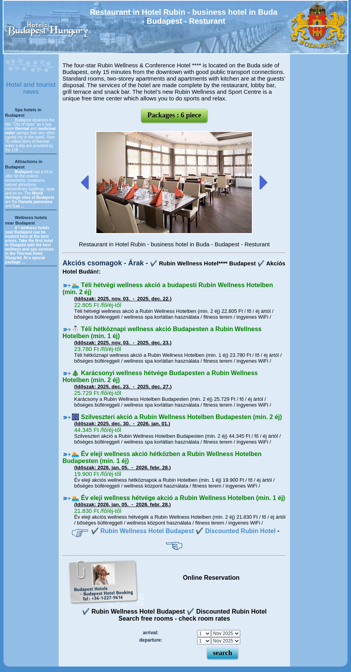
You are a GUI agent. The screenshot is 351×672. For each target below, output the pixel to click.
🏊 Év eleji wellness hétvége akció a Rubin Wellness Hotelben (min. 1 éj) (178, 498)
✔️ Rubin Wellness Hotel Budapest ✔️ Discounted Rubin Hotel (183, 531)
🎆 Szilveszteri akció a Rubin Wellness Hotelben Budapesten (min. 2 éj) (177, 417)
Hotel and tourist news (31, 88)
